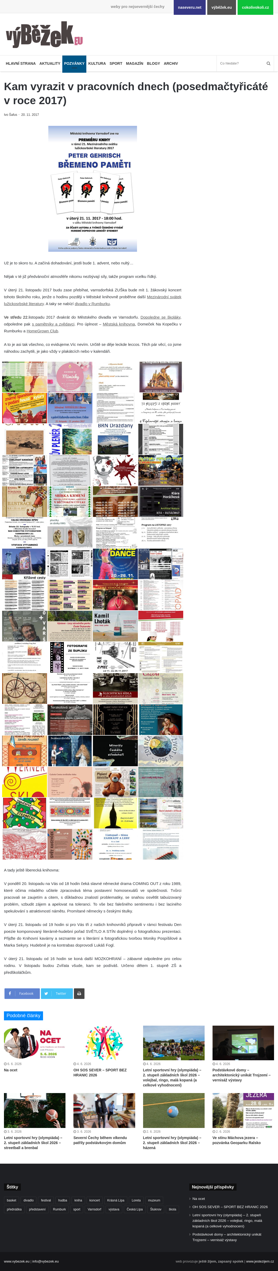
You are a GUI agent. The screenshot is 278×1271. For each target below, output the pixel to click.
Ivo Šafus (11, 115)
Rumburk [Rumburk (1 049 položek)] (59, 1209)
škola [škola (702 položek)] (172, 1209)
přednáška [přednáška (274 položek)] (14, 1209)
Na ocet (10, 1070)
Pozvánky (74, 63)
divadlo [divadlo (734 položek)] (28, 1200)
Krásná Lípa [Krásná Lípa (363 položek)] (115, 1200)
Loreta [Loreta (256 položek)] (136, 1200)
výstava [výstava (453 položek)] (114, 1209)
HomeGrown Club (42, 331)
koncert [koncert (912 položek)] (94, 1200)
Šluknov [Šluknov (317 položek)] (156, 1209)
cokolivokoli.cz (255, 7)
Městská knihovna (119, 324)
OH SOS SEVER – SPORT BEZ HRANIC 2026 (230, 1207)
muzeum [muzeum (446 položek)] (154, 1200)
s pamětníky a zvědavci (53, 324)
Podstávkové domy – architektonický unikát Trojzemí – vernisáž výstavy (242, 1075)
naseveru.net (189, 7)
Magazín (134, 63)
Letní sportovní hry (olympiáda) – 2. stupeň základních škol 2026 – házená (172, 1143)
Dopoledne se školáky (160, 317)
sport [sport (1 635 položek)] (76, 1209)
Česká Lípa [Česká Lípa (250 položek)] (135, 1209)
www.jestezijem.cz (260, 1261)
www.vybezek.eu (17, 1261)
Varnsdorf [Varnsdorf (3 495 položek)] (94, 1209)
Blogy (153, 63)
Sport (116, 63)
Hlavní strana (21, 63)
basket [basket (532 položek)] (11, 1200)
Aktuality (49, 63)
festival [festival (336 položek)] (46, 1200)
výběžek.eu (221, 7)
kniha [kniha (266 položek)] (78, 1200)
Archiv (171, 63)
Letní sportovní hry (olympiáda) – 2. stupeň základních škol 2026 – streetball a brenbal (33, 1143)
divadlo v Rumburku (92, 303)
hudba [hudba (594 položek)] (62, 1200)
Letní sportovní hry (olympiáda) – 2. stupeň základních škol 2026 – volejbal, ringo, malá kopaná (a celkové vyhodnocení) (227, 1220)
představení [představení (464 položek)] (37, 1209)
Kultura (97, 63)
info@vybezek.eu (45, 1261)
